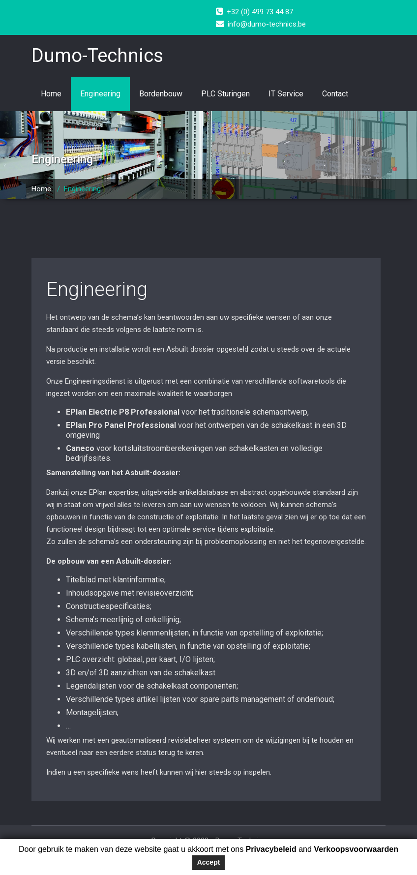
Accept (208, 862)
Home (51, 93)
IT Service (285, 93)
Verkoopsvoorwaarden (356, 849)
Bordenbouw (160, 93)
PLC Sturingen (225, 93)
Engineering (100, 93)
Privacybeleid (270, 849)
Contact (335, 93)
